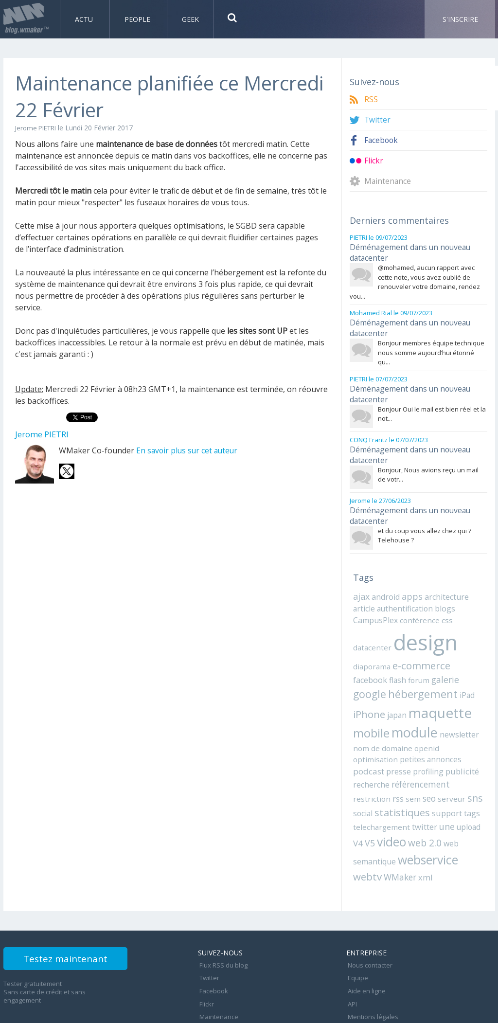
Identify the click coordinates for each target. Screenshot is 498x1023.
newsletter (418, 717)
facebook (464, 649)
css (442, 605)
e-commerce (418, 648)
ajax (361, 582)
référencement (450, 753)
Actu (85, 19)
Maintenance (388, 181)
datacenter (371, 631)
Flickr (373, 161)
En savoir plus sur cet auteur (188, 450)
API (351, 961)
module (375, 715)
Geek (190, 19)
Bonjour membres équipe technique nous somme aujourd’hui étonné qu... (431, 346)
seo (423, 766)
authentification (401, 593)
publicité (368, 754)
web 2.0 (411, 810)
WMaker (397, 842)
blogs (438, 593)
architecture (443, 582)
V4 (478, 794)
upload (461, 794)
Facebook (381, 140)
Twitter (377, 120)
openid (394, 730)
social (362, 781)
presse (430, 741)
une (440, 794)
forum (381, 663)
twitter (419, 794)
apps (410, 582)
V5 (358, 810)
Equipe (356, 939)
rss (394, 767)
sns (466, 766)
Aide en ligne (365, 950)
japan (362, 697)
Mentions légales (371, 972)
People (138, 19)
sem (408, 767)
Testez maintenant (74, 926)
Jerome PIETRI (38, 127)
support (443, 781)
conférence (417, 605)
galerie (406, 663)
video (379, 809)
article (363, 593)
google (437, 662)
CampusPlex (375, 605)
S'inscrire (460, 19)
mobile (453, 696)
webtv (366, 842)
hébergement (387, 678)
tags (468, 781)
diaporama (371, 649)
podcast (401, 741)
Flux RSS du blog (222, 929)
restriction (370, 767)
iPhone (455, 678)
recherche (403, 754)
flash (361, 663)
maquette (403, 695)
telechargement (379, 794)
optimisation (428, 730)
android (385, 582)
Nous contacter (368, 929)
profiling (458, 741)
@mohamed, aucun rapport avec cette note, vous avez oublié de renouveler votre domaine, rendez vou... (415, 279)
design (422, 626)
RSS (371, 99)
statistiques (400, 780)
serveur (444, 767)
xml (421, 843)
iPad (430, 679)
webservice (426, 826)
